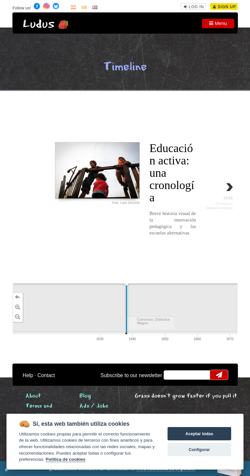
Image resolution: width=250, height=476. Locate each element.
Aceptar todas (199, 433)
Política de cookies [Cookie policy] (65, 459)
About (33, 396)
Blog (85, 396)
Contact (46, 375)
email (172, 374)
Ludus (39, 24)
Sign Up (224, 7)
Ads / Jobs (94, 406)
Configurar (199, 449)
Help (28, 375)
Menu (218, 23)
